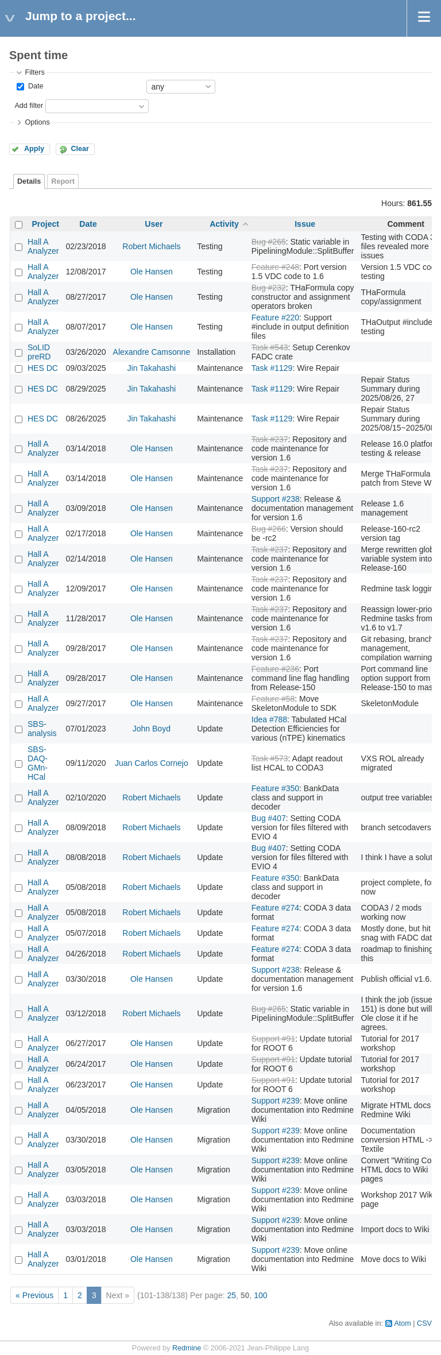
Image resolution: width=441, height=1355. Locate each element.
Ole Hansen (151, 271)
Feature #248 (275, 267)
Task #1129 (272, 368)
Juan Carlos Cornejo (151, 763)
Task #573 (270, 758)
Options (37, 122)
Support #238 (276, 499)
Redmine (186, 1348)
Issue (305, 224)
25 (231, 1295)
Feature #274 (275, 907)
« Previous (34, 1295)
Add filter (28, 106)
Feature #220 (275, 317)
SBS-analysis (42, 728)
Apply (34, 149)
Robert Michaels (151, 246)
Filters (34, 72)
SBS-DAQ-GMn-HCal (38, 763)
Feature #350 (275, 788)
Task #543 (270, 347)
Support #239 (276, 1100)
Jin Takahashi (151, 368)
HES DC (43, 368)
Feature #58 (273, 698)
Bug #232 (269, 287)
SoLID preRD (39, 352)
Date (34, 86)
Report (63, 181)
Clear (80, 149)
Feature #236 (275, 668)
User (154, 224)
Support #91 (273, 1038)
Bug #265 (269, 241)
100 (260, 1295)
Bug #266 (269, 528)
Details (29, 181)
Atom (402, 1323)
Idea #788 (269, 719)
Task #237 (270, 439)
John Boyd (152, 728)
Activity (224, 224)
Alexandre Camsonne (152, 352)
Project (45, 224)
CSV (424, 1323)
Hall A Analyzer (43, 246)
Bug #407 (269, 818)
